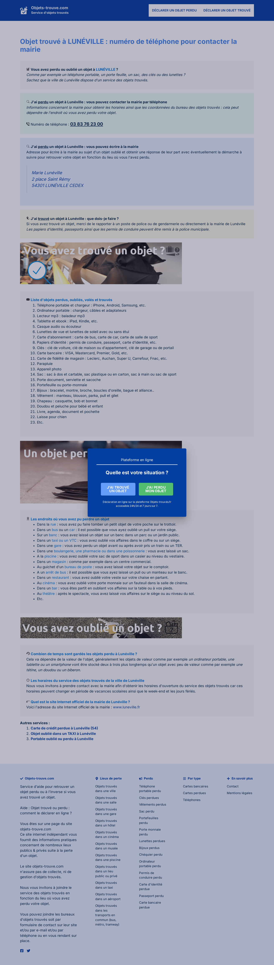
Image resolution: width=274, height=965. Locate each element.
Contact (232, 786)
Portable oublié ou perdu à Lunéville (62, 739)
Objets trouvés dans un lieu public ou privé (106, 871)
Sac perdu (146, 811)
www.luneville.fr (126, 707)
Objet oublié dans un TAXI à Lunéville (63, 734)
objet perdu (29, 792)
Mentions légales (239, 793)
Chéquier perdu (150, 855)
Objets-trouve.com (49, 7)
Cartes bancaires (195, 786)
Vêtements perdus (152, 804)
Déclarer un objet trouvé (227, 10)
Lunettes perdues (152, 841)
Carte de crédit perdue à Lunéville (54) (64, 728)
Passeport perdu (151, 896)
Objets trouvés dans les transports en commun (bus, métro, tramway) (107, 915)
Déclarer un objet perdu (174, 10)
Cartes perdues (194, 793)
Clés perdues (149, 798)
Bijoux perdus (149, 848)
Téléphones (191, 800)
